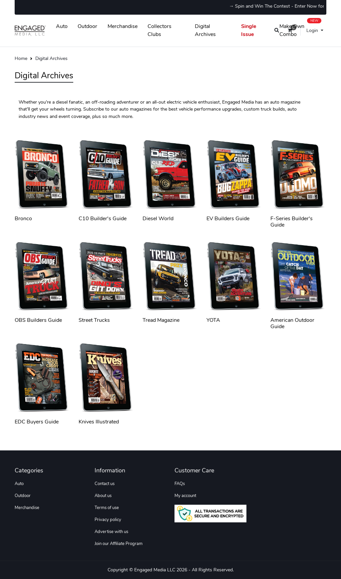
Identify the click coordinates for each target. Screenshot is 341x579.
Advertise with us (111, 532)
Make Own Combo (300, 29)
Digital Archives (205, 30)
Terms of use (107, 508)
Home (21, 58)
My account (185, 496)
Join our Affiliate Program (119, 544)
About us (103, 496)
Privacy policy (108, 520)
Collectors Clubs (159, 30)
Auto (62, 26)
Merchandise (123, 26)
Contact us (105, 484)
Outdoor (87, 26)
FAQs (179, 484)
